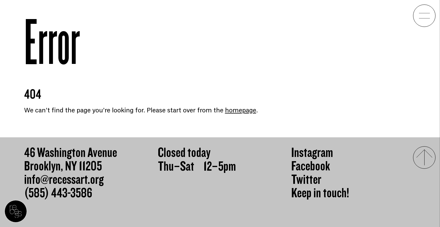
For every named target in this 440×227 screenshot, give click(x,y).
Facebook (310, 166)
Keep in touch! (320, 193)
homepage (240, 110)
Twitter (306, 180)
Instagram (312, 153)
